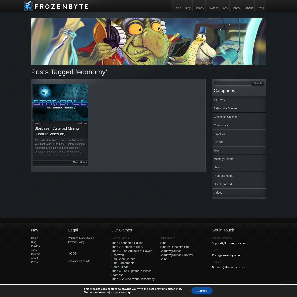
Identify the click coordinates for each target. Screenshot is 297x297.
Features (219, 133)
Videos (218, 192)
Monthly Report (223, 159)
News (217, 167)
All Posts (219, 100)
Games (199, 8)
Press (260, 8)
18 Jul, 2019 (82, 123)
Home (177, 8)
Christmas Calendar (226, 116)
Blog (188, 8)
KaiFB (39, 123)
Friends (218, 142)
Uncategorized (223, 184)
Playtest (213, 8)
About (249, 8)
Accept (202, 291)
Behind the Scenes (225, 108)
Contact (236, 8)
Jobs (225, 8)
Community (221, 125)
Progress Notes (223, 175)
